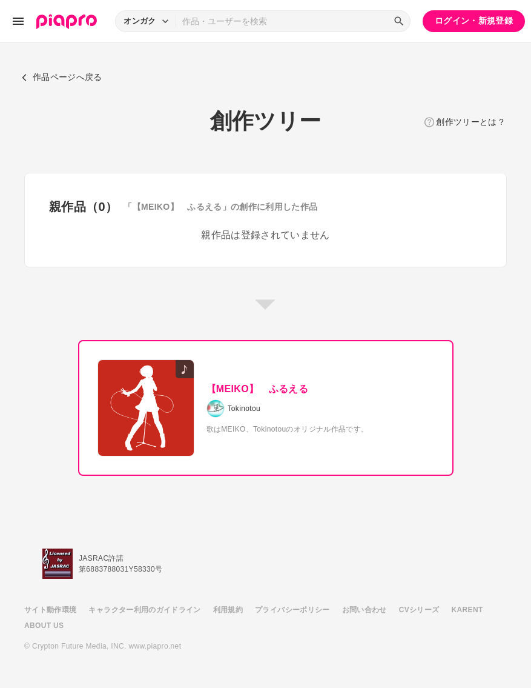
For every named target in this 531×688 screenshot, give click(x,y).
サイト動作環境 (50, 610)
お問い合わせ (364, 610)
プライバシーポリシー (292, 610)
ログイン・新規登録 (474, 20)
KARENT (467, 610)
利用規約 (228, 610)
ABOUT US (44, 625)
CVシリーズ (419, 610)
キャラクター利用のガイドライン (144, 610)
